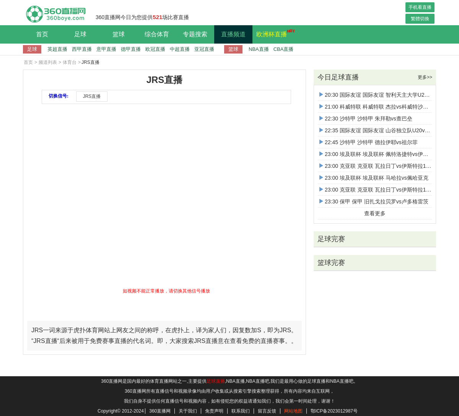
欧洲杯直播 (273, 33)
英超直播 (57, 49)
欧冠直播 (155, 49)
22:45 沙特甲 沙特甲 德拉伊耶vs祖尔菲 (368, 142)
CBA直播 (283, 49)
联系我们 (240, 411)
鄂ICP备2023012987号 (334, 411)
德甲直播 (131, 49)
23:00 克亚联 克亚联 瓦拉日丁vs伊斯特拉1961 (377, 166)
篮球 (118, 34)
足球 (80, 34)
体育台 (69, 62)
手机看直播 (420, 7)
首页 (42, 34)
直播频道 (233, 34)
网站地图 (293, 411)
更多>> (425, 77)
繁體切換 (420, 18)
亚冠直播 (204, 49)
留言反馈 (267, 411)
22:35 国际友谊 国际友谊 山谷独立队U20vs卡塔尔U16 (386, 130)
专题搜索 (195, 34)
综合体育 (157, 34)
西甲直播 (82, 49)
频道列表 (48, 62)
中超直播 (180, 49)
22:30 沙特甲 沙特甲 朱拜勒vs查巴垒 (365, 118)
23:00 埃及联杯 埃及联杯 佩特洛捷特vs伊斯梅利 (379, 154)
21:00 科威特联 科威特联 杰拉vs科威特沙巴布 (376, 107)
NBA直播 (259, 49)
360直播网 (160, 411)
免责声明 (214, 411)
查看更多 (375, 213)
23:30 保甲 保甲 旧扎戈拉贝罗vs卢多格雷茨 (373, 201)
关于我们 (188, 411)
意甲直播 (106, 49)
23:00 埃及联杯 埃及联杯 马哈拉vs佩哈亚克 (373, 178)
